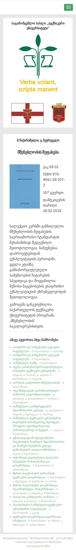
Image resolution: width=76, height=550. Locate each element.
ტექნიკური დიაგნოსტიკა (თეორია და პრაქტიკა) (37, 520)
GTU (47, 546)
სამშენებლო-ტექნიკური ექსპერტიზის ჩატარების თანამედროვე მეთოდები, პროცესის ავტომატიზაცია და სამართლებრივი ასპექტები (38, 426)
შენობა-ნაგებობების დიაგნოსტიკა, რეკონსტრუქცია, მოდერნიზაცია (36, 489)
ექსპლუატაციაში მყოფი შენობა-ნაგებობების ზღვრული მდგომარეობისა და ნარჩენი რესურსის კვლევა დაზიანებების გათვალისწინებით (38, 445)
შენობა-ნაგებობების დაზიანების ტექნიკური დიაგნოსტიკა (39, 477)
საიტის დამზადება (50, 536)
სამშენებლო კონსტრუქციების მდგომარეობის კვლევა (38, 410)
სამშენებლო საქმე (35, 362)
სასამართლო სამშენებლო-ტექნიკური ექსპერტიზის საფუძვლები (37, 508)
